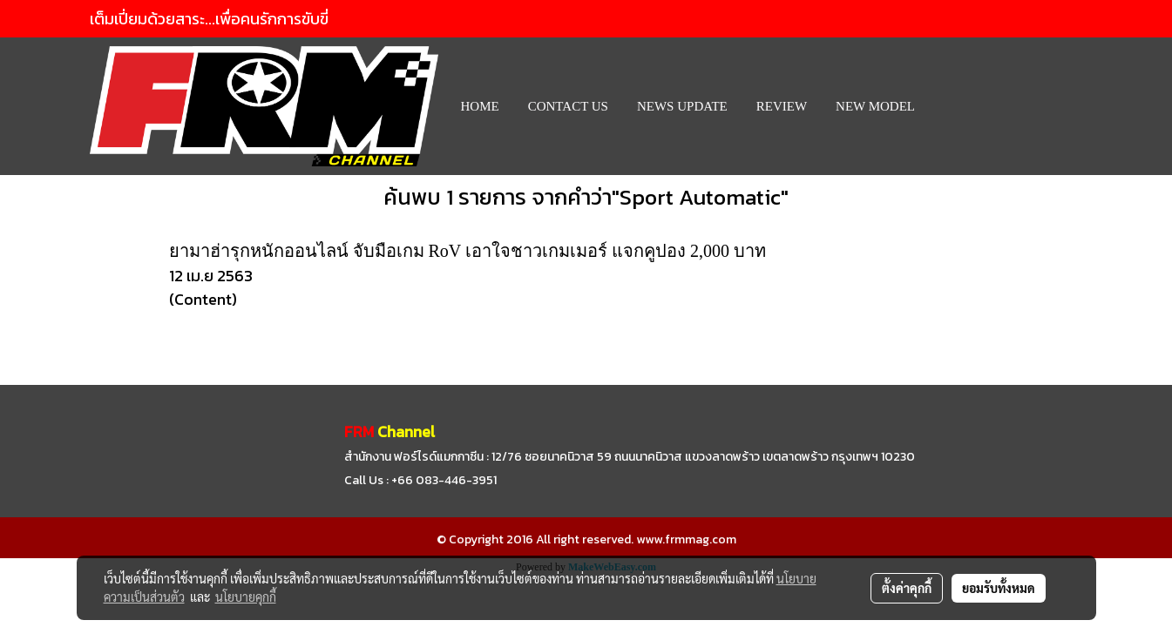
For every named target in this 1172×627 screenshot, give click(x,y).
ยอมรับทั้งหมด (998, 588)
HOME (480, 106)
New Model (875, 106)
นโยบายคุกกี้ (245, 596)
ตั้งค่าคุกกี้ (907, 588)
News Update (682, 106)
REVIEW (781, 106)
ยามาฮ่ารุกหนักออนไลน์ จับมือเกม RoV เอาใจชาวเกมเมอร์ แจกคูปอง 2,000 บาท (467, 250)
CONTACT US (568, 106)
